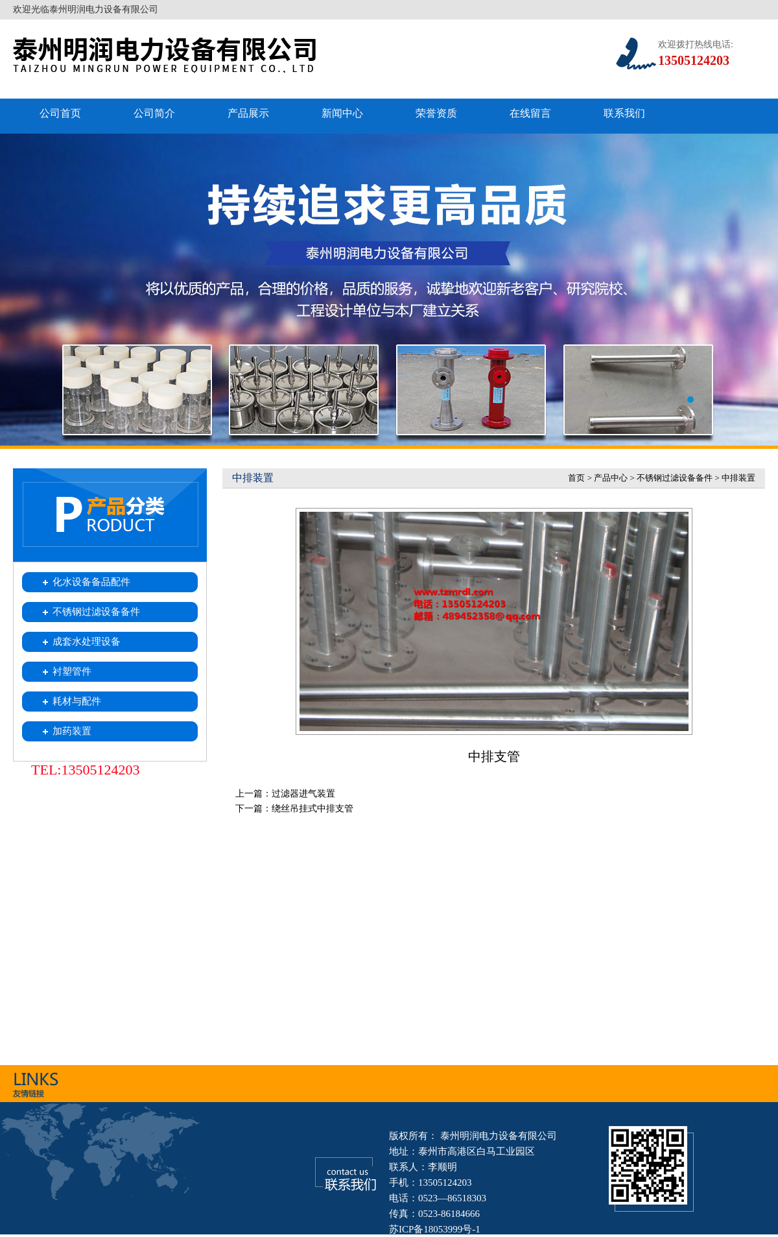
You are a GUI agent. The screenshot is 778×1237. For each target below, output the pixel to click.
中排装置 (738, 478)
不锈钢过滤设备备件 (675, 478)
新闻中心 (342, 113)
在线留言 (530, 113)
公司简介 (154, 113)
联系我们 (624, 113)
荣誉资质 (436, 113)
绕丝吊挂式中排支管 (312, 808)
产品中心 (611, 478)
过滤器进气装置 (303, 794)
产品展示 (248, 113)
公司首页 (60, 113)
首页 (576, 478)
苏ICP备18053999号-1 (434, 1229)
